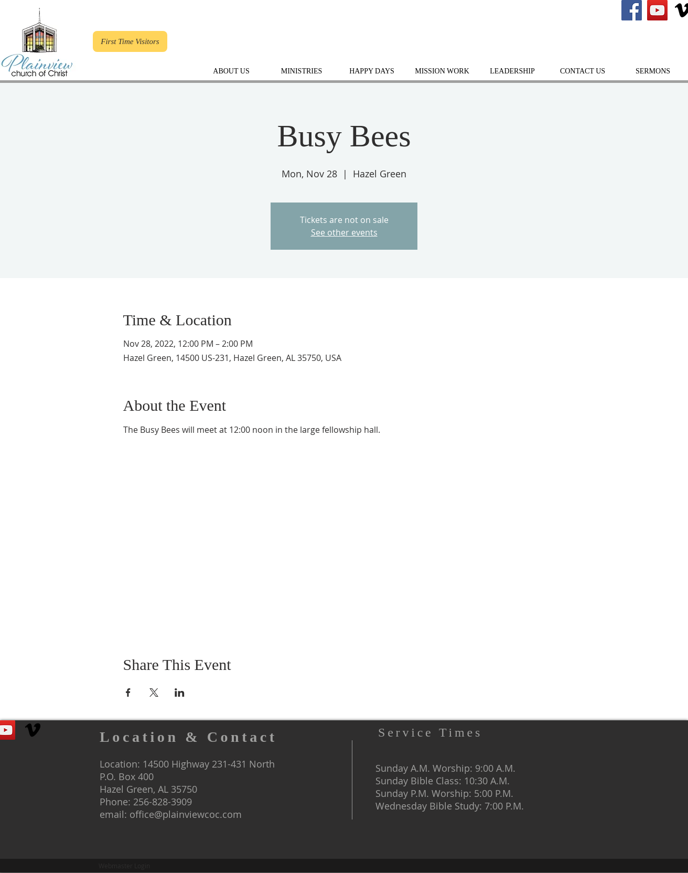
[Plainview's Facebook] (631, 10)
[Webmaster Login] (124, 865)
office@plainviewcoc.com (186, 814)
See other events (344, 232)
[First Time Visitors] (130, 41)
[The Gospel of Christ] (32, 730)
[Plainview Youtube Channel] (657, 10)
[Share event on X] (154, 692)
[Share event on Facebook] (128, 692)
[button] (512, 71)
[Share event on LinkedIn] (180, 692)
